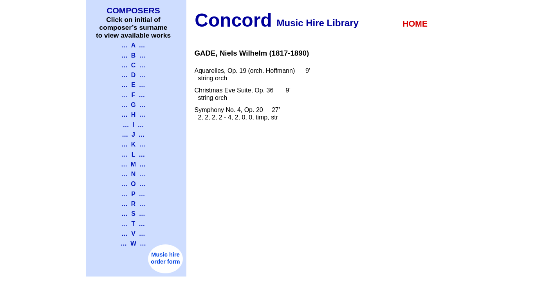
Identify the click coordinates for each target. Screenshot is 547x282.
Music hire (165, 254)
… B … (133, 55)
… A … (133, 45)
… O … (133, 184)
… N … (133, 174)
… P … (133, 194)
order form (165, 261)
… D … (133, 75)
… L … (133, 154)
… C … (133, 65)
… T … (133, 224)
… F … (133, 95)
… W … (133, 243)
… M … (133, 164)
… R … (133, 204)
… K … (133, 144)
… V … (133, 233)
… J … (133, 134)
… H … (133, 114)
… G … (133, 104)
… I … (133, 124)
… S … (133, 213)
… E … (133, 84)
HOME (415, 24)
